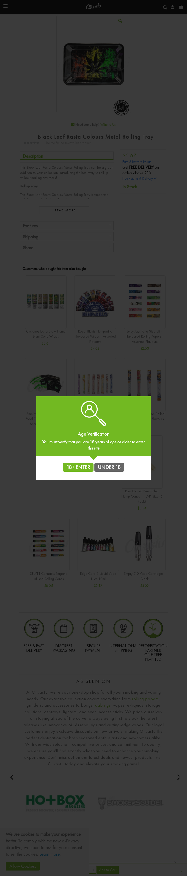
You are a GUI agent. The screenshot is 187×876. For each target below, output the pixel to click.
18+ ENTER (78, 467)
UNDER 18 (109, 467)
